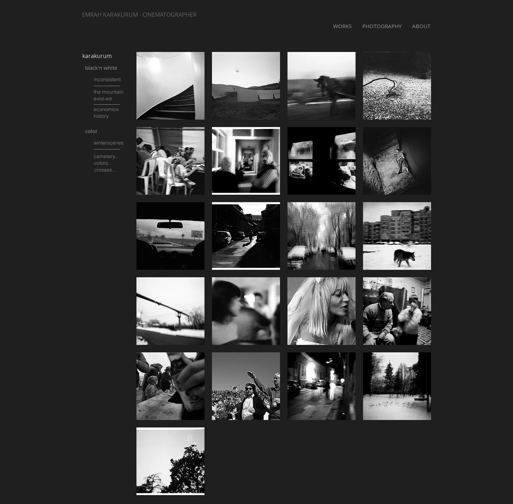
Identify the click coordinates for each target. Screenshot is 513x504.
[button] (170, 86)
